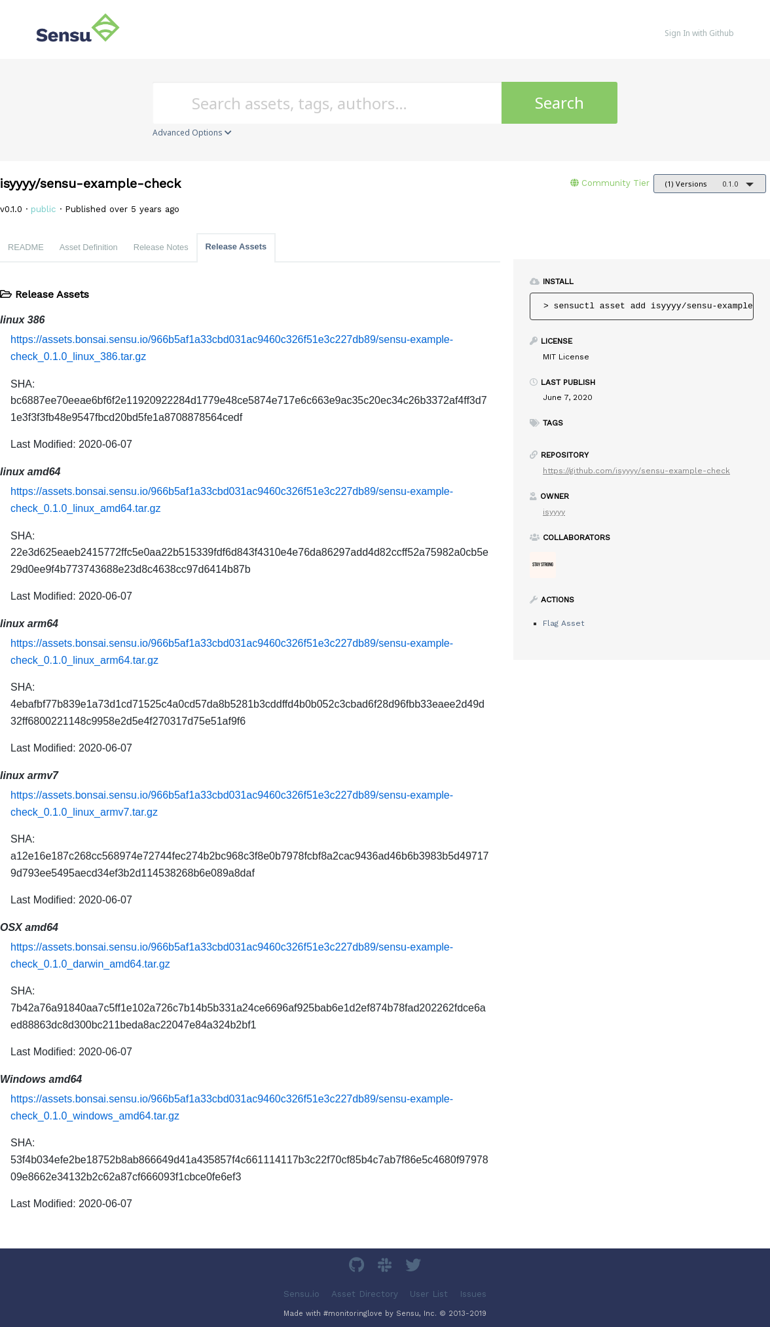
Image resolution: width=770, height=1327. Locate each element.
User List (429, 1293)
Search (559, 102)
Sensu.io (302, 1293)
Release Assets (236, 246)
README (26, 247)
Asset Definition (89, 247)
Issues (473, 1293)
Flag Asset (563, 623)
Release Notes (161, 247)
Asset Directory (364, 1293)
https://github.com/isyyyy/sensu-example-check (636, 470)
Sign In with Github (699, 33)
